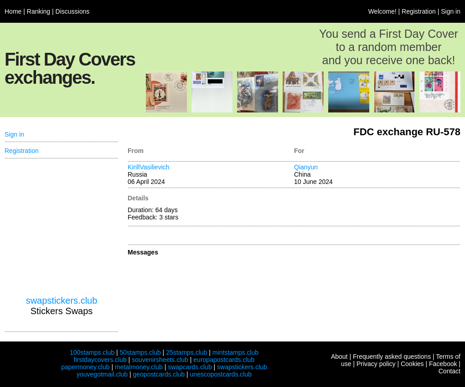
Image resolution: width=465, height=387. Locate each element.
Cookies (412, 363)
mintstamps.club (235, 352)
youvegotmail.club (102, 374)
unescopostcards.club (221, 374)
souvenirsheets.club (160, 359)
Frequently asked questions (392, 356)
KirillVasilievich (149, 167)
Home (13, 11)
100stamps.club (92, 352)
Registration (419, 11)
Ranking (38, 11)
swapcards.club (190, 367)
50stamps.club (139, 352)
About (339, 356)
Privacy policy (376, 363)
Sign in (450, 11)
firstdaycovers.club (100, 359)
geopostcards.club (159, 374)
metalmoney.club (139, 367)
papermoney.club (85, 367)
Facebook (443, 363)
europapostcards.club (223, 359)
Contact (449, 371)
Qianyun (306, 167)
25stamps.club (186, 352)
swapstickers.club (62, 300)
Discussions (73, 11)
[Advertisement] (62, 227)
